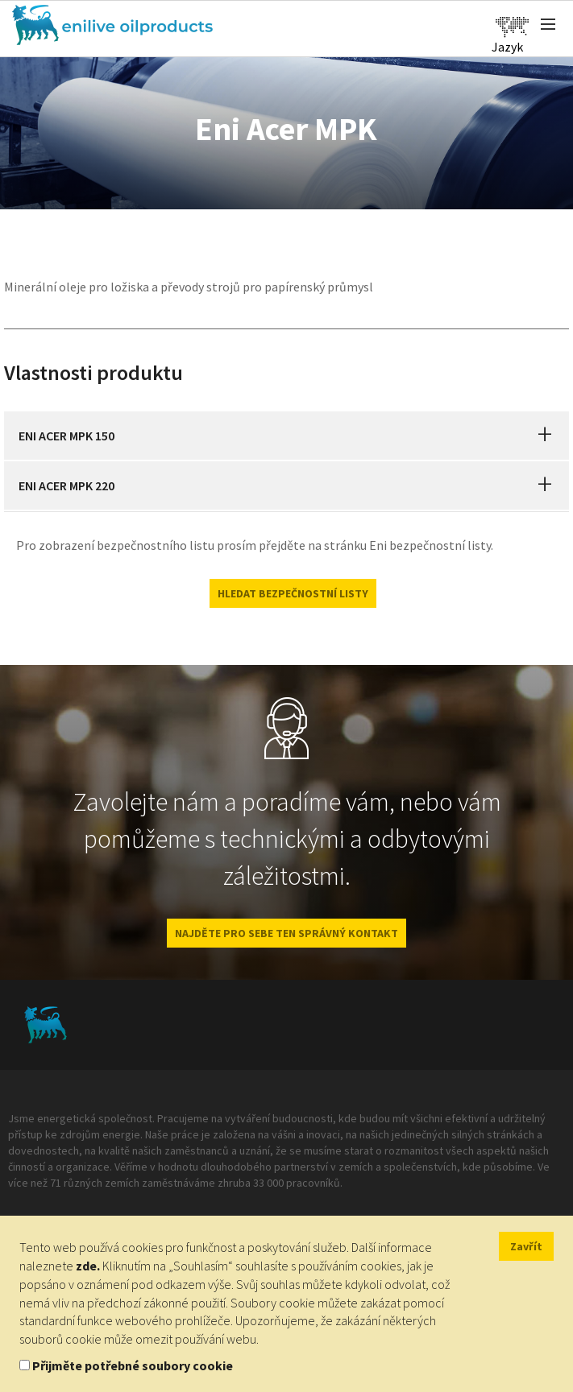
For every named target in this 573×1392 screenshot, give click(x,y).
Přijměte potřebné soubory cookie (132, 1365)
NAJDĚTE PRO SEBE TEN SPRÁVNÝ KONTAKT (286, 933)
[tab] (286, 435)
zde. (88, 1266)
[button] (544, 435)
